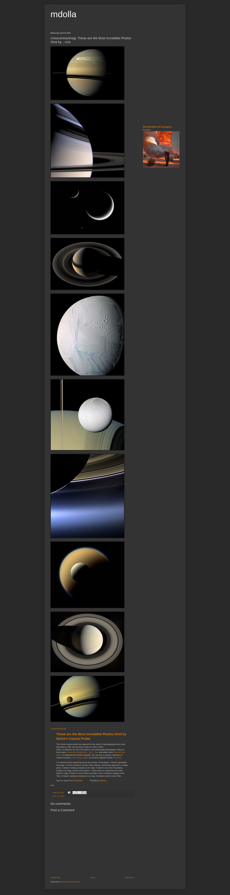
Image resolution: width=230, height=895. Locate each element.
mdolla (63, 14)
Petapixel (117, 758)
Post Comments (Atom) (70, 882)
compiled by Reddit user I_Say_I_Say (82, 752)
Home (92, 878)
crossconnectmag (58, 729)
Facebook (78, 780)
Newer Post (55, 878)
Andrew (102, 780)
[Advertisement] (161, 76)
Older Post (129, 878)
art (58, 796)
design (62, 796)
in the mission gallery (80, 758)
